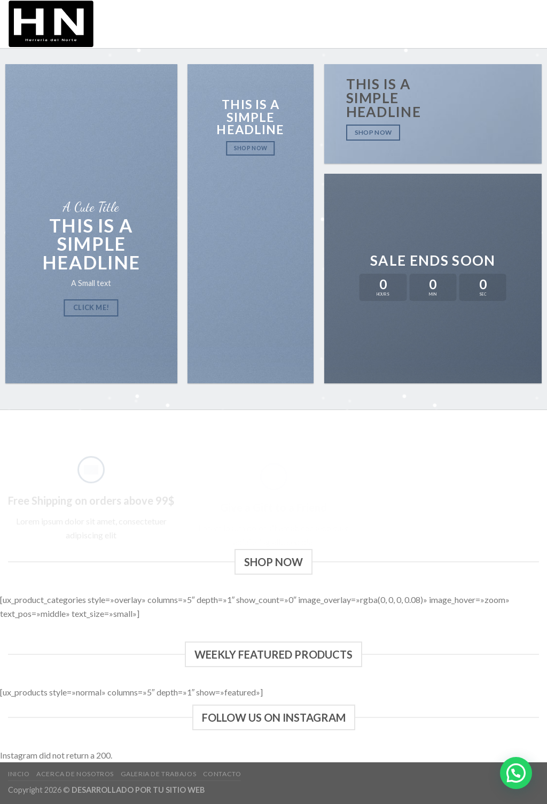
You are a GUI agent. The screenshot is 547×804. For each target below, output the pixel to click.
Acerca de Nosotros (360, 24)
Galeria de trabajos (449, 24)
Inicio (300, 24)
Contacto (518, 24)
